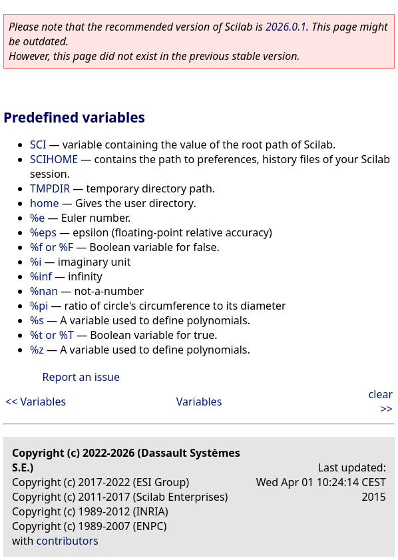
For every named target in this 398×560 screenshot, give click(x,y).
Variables (199, 401)
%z (37, 349)
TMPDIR (50, 188)
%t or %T (52, 335)
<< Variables (35, 401)
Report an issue (81, 377)
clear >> (381, 401)
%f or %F (51, 247)
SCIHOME (54, 159)
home (44, 203)
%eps (43, 232)
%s (37, 320)
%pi (39, 305)
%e (37, 217)
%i (35, 261)
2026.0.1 (286, 26)
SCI (38, 144)
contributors (68, 540)
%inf (41, 276)
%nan (44, 291)
